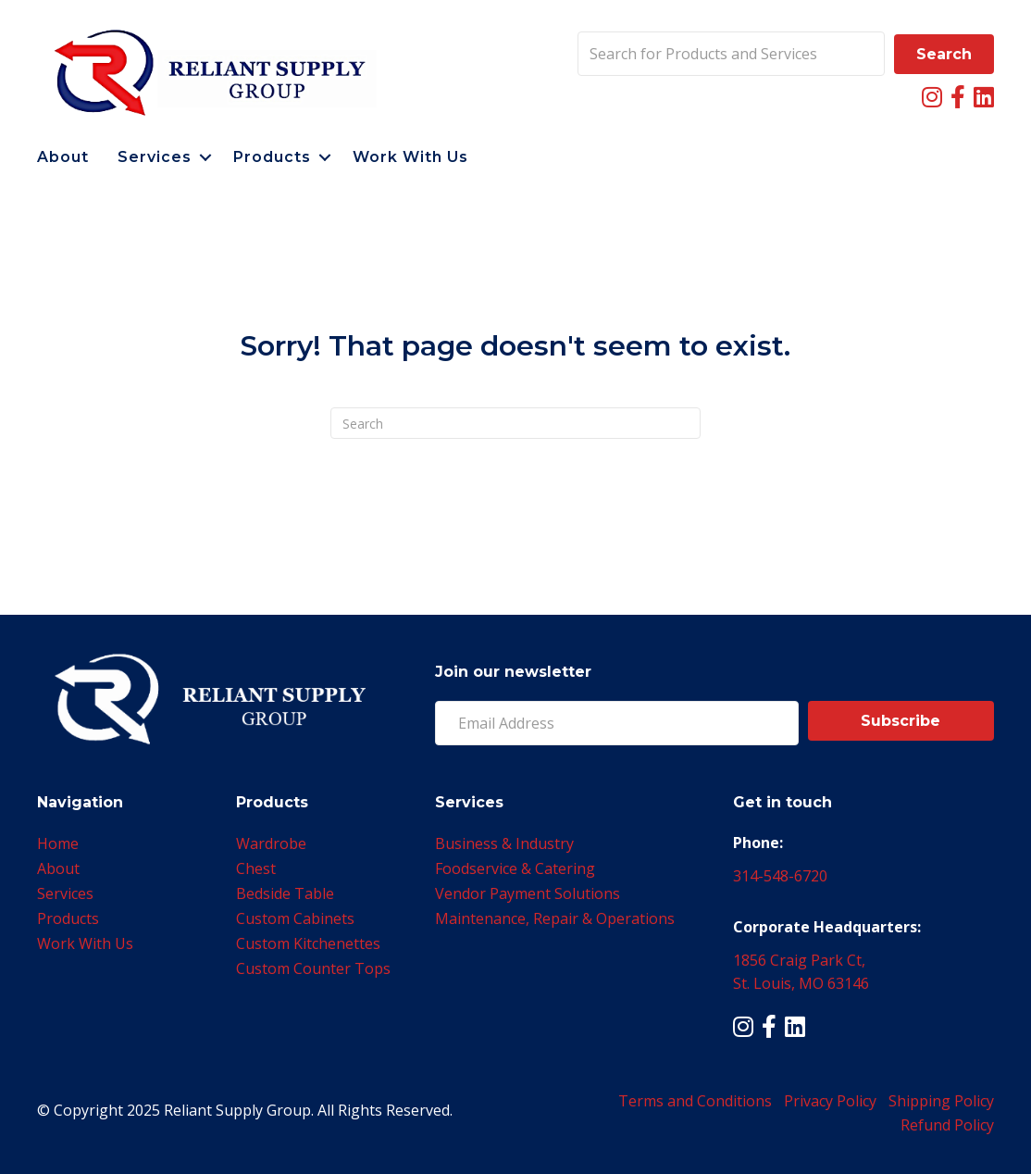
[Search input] (731, 53)
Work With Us (410, 157)
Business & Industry (504, 843)
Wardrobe (271, 843)
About (63, 157)
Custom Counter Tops (313, 968)
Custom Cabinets (295, 918)
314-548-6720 (780, 876)
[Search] (515, 423)
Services (155, 157)
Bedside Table (285, 893)
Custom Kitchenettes (308, 943)
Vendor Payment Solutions (527, 893)
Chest (256, 868)
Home (58, 843)
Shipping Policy (941, 1101)
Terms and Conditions (695, 1101)
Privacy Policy (830, 1101)
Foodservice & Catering (515, 868)
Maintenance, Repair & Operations (555, 918)
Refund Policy (947, 1125)
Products (272, 157)
